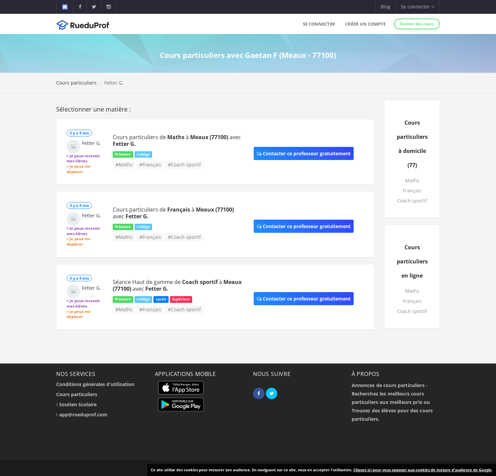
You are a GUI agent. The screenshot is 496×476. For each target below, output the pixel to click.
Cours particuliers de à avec (177, 140)
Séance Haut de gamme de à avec (177, 285)
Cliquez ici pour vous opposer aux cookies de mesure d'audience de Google (422, 469)
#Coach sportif (184, 164)
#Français (150, 164)
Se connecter (319, 24)
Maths (412, 180)
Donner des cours (417, 24)
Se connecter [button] (417, 6)
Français (412, 190)
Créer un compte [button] (365, 24)
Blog (385, 6)
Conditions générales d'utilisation (95, 384)
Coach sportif (412, 200)
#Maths (124, 164)
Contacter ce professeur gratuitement (304, 153)
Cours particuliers (76, 83)
